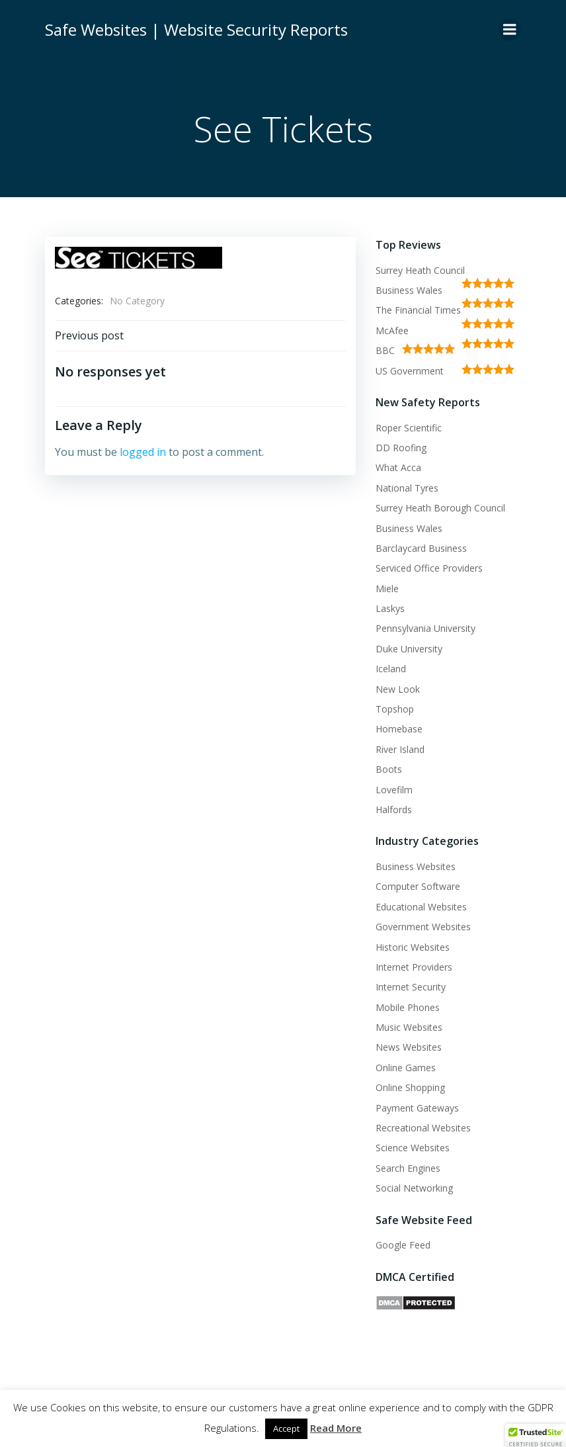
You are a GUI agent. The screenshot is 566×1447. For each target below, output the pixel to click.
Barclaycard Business (421, 548)
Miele (387, 588)
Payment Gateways (417, 1108)
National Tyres (407, 488)
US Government (410, 371)
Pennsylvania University (425, 628)
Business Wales (409, 290)
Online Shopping (410, 1087)
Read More (336, 1427)
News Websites (409, 1047)
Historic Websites (413, 947)
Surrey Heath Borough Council (440, 508)
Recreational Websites (423, 1127)
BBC (385, 350)
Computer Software (418, 886)
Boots (389, 769)
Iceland (391, 668)
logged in (143, 452)
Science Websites (413, 1147)
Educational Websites (421, 906)
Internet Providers (414, 967)
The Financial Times (418, 310)
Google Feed (403, 1245)
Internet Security (411, 987)
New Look (398, 689)
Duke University (409, 648)
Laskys (390, 608)
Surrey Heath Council (420, 270)
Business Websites (416, 866)
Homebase (399, 729)
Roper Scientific (409, 427)
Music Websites (409, 1027)
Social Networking (414, 1188)
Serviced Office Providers (429, 568)
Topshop (395, 709)
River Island (400, 749)
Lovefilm (394, 789)
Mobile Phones (408, 1007)
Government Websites (423, 926)
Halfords (394, 809)
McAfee (392, 330)
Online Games (406, 1067)
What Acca (398, 467)
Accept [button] (286, 1428)
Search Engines (408, 1168)
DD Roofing (401, 447)
